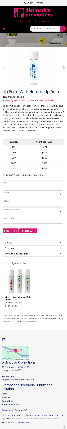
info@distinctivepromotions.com (18, 379)
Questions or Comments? (14, 410)
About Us (6, 397)
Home (5, 393)
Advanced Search (11, 404)
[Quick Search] (45, 29)
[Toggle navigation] (4, 28)
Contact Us (7, 401)
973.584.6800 (8, 376)
